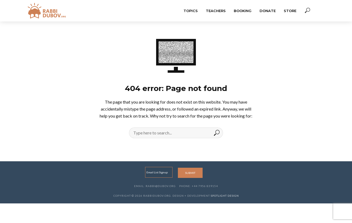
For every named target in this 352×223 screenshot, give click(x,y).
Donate (268, 11)
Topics (191, 11)
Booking (243, 11)
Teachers (216, 11)
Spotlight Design (225, 195)
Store (290, 11)
